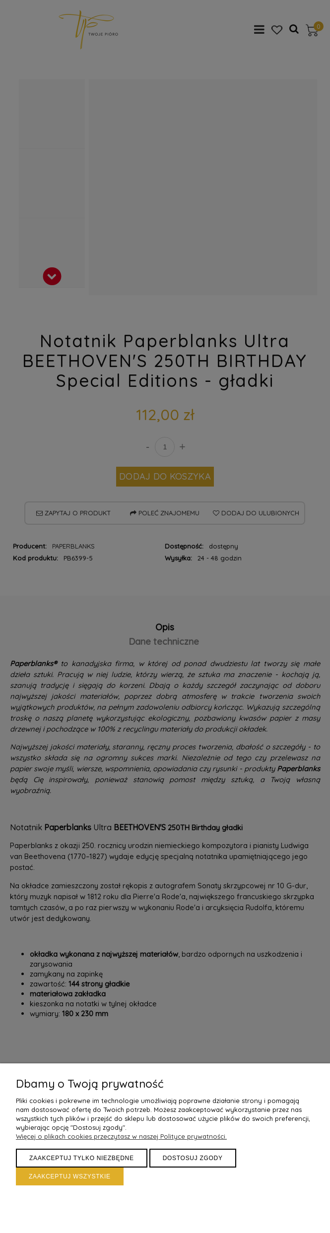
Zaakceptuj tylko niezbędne (81, 1158)
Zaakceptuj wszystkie (70, 1176)
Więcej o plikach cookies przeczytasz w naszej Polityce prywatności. (121, 1136)
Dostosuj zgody (193, 1158)
